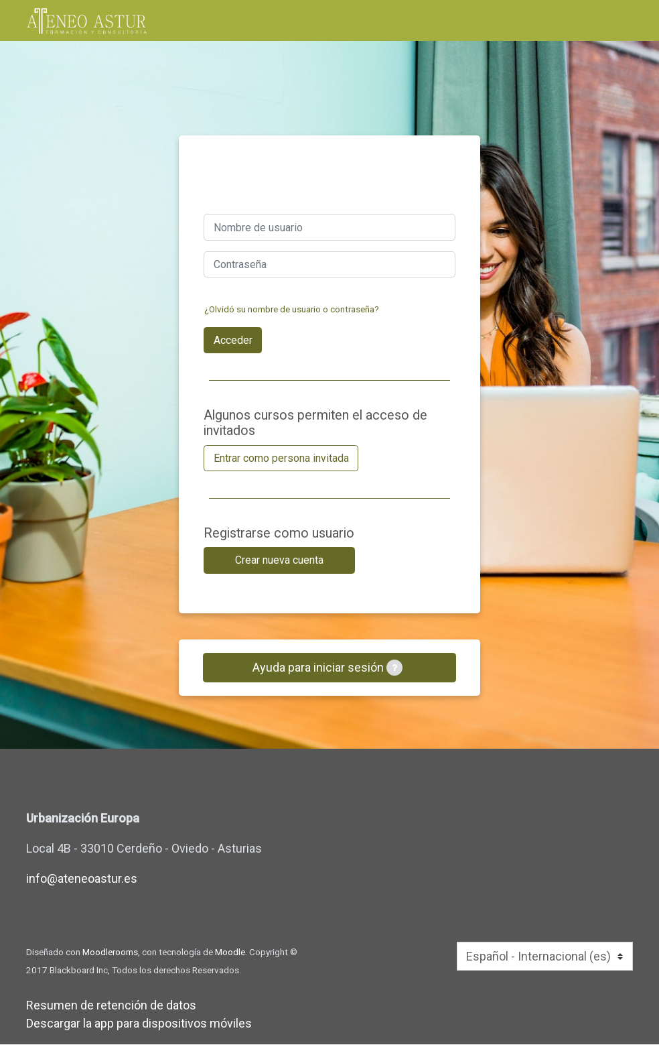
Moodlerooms (110, 952)
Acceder (233, 340)
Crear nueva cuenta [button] (279, 560)
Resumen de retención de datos (111, 1006)
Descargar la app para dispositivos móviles (139, 1024)
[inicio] (86, 21)
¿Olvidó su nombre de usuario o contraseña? (291, 309)
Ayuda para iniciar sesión (327, 668)
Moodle (230, 952)
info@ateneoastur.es (81, 879)
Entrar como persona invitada (281, 458)
